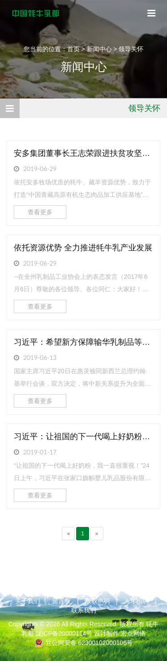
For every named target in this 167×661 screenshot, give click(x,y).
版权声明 (97, 600)
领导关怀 (130, 49)
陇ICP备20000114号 (64, 633)
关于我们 (27, 600)
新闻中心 (99, 49)
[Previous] (68, 533)
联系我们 (83, 610)
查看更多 (40, 212)
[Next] (96, 533)
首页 (73, 49)
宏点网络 (133, 633)
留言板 (61, 600)
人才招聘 (136, 600)
